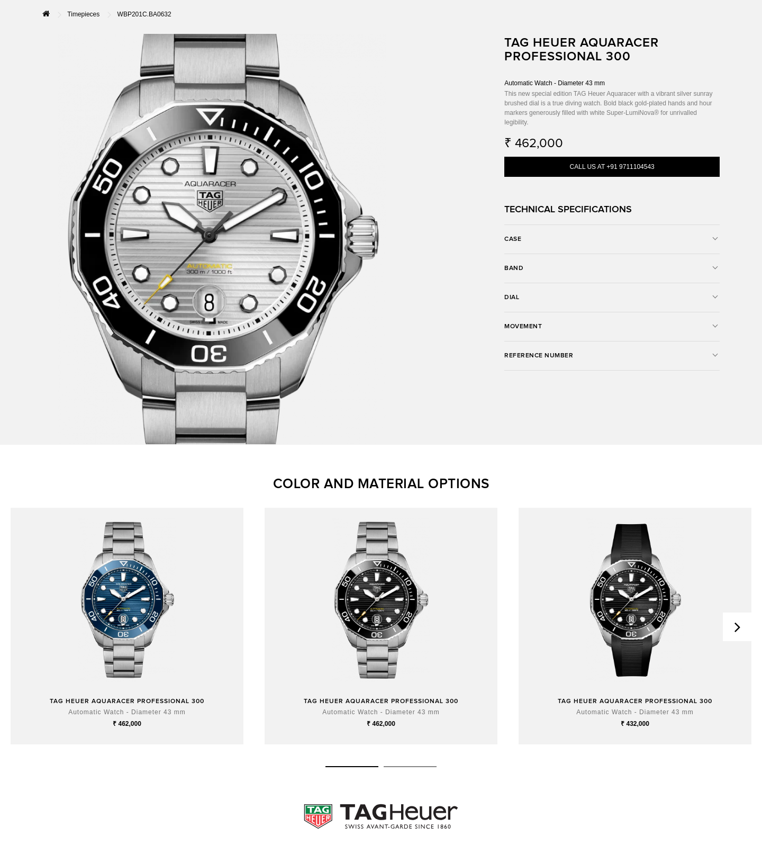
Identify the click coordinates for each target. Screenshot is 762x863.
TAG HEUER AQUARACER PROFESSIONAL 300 (127, 701)
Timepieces (83, 14)
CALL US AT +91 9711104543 (612, 166)
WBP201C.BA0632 (144, 14)
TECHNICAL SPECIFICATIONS (568, 209)
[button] (351, 766)
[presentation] (737, 627)
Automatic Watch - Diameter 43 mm (127, 712)
